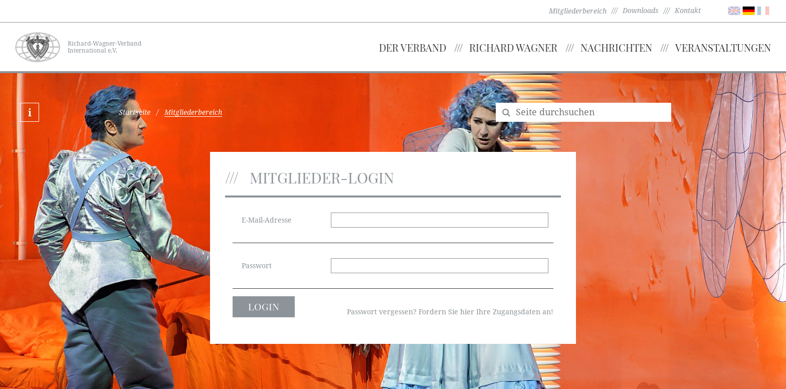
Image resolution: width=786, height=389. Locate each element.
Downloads (641, 11)
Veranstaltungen (723, 47)
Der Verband (412, 47)
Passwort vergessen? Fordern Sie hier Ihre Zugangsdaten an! (450, 312)
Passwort (257, 265)
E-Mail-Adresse (267, 220)
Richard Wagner (513, 47)
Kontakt (688, 11)
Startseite (134, 112)
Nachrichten (616, 47)
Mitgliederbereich (578, 11)
